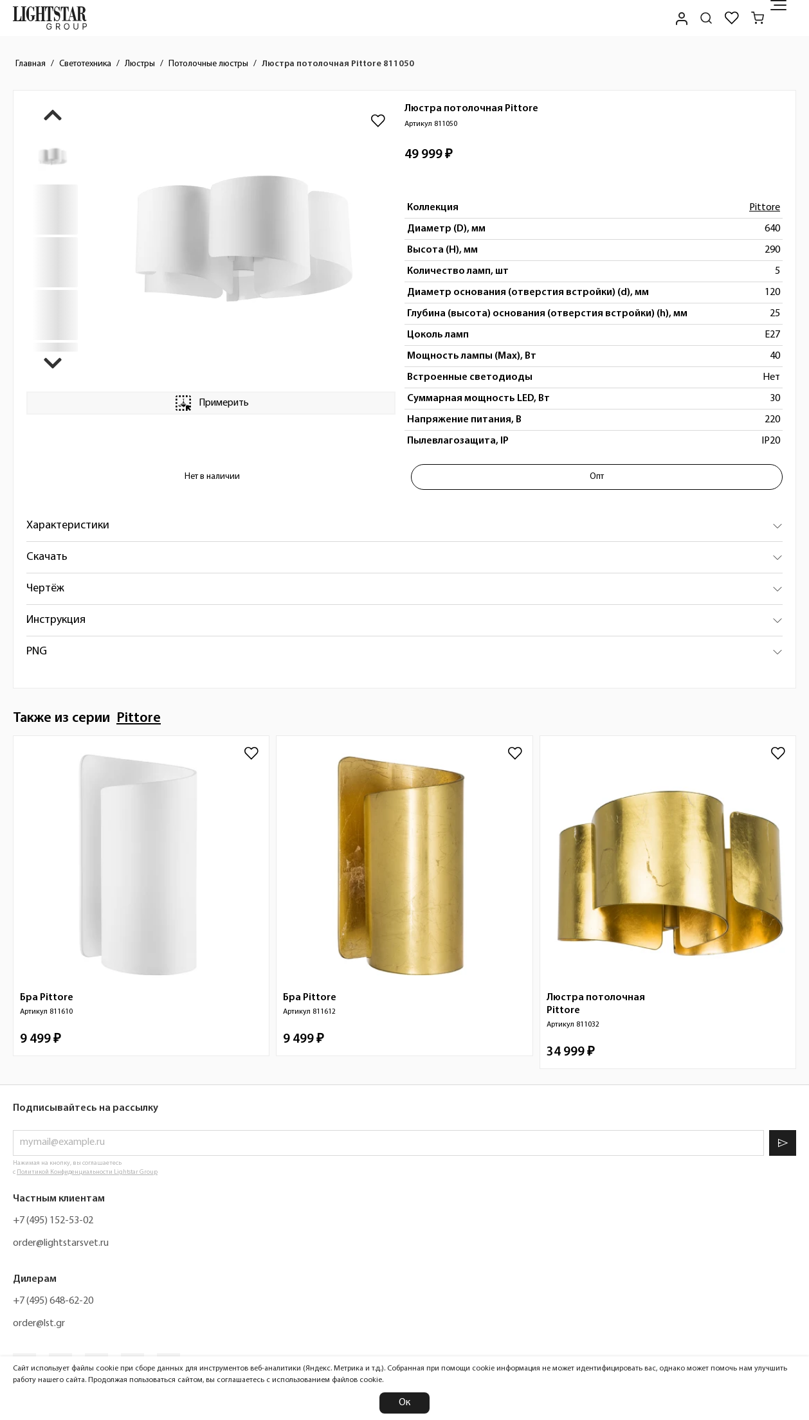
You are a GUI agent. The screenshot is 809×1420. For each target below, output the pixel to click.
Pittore (764, 207)
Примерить (211, 403)
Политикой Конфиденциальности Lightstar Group (87, 1172)
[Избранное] (732, 18)
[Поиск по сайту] (706, 18)
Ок (404, 1403)
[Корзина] (757, 18)
